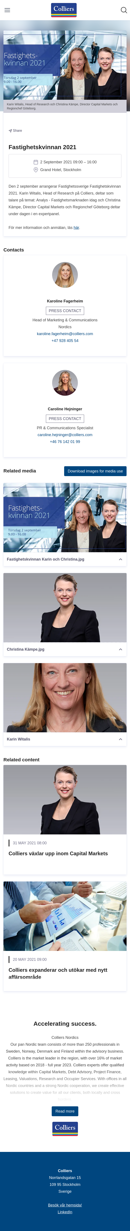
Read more (64, 1111)
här (76, 227)
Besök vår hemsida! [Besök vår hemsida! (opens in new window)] (65, 1205)
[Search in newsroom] (124, 10)
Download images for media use (95, 471)
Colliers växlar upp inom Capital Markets (58, 853)
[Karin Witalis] (65, 698)
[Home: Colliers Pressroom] (64, 10)
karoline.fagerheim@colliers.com (65, 334)
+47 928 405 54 (65, 341)
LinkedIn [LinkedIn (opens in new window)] (65, 1212)
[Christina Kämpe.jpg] (65, 607)
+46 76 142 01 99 (65, 442)
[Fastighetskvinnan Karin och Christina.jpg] (65, 517)
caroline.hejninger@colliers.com (65, 435)
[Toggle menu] (7, 10)
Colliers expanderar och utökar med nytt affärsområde (58, 973)
